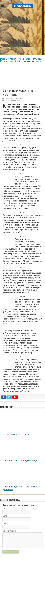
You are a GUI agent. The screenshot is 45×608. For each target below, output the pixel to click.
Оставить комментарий (15, 98)
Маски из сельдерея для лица (19, 460)
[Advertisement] (22, 571)
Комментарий (9, 531)
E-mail (5, 516)
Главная (3, 59)
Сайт (4, 523)
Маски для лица (33, 59)
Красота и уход (17, 59)
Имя (4, 508)
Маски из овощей (8, 61)
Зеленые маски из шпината (18, 434)
